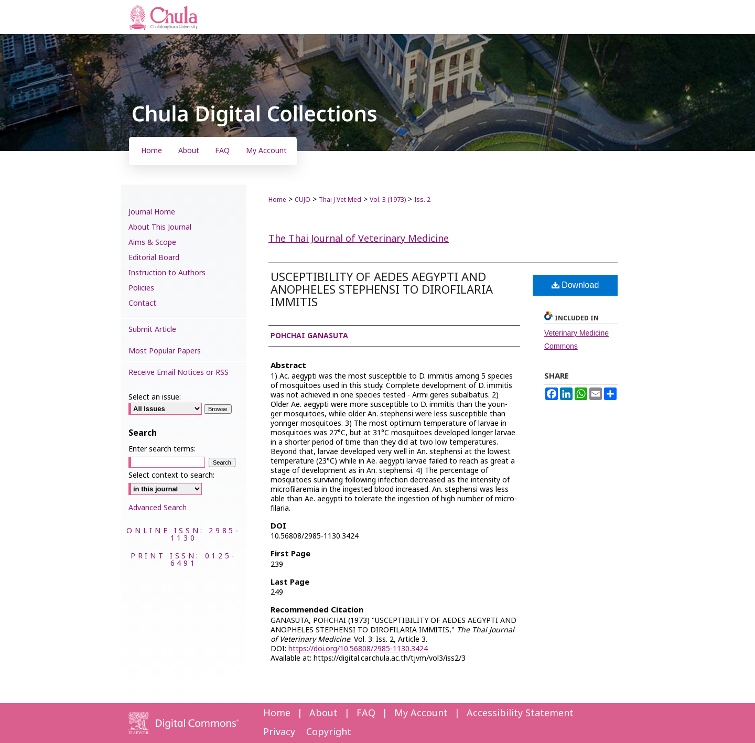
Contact (142, 303)
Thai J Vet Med (340, 199)
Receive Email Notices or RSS (178, 372)
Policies (141, 288)
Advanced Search (157, 507)
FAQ (366, 713)
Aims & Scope (152, 242)
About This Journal (159, 227)
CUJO (302, 199)
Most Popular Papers (164, 351)
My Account (421, 713)
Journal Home (151, 212)
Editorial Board (153, 257)
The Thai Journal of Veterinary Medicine (358, 239)
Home (277, 199)
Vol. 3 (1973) (388, 199)
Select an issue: (154, 397)
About (323, 713)
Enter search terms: (162, 449)
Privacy (279, 732)
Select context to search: (171, 475)
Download (575, 285)
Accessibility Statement (520, 713)
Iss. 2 (422, 199)
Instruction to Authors (167, 272)
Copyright (328, 732)
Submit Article (152, 329)
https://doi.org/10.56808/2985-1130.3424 (358, 648)
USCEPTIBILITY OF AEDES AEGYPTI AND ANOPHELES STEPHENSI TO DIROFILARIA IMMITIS (382, 290)
